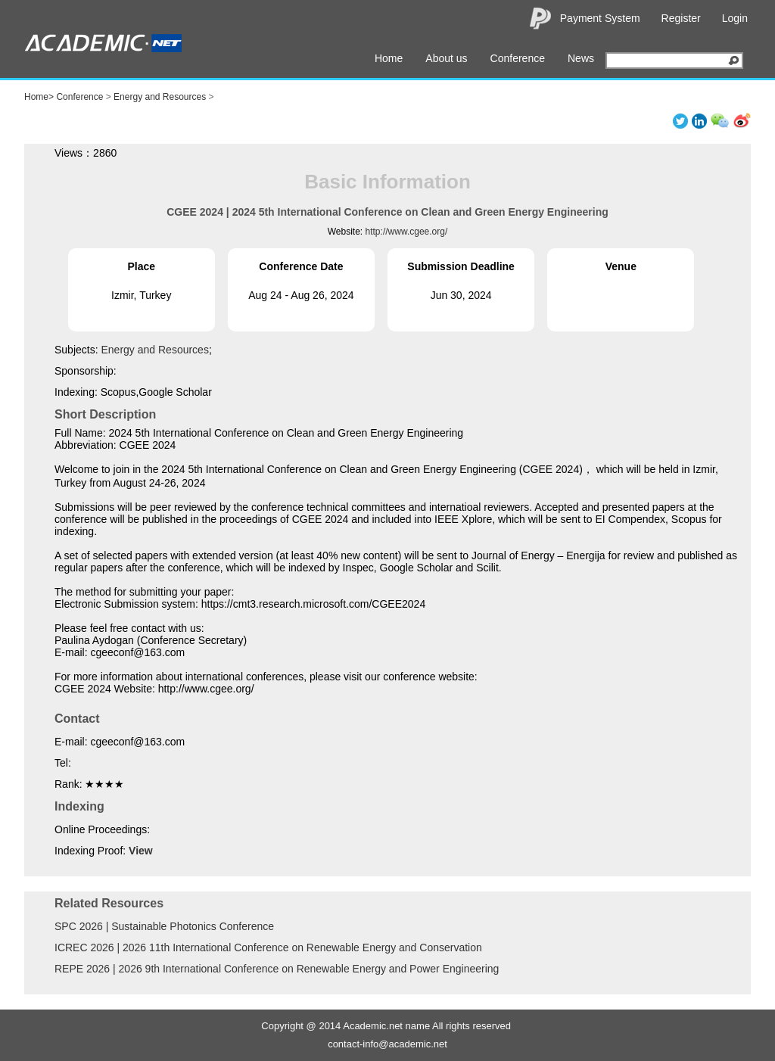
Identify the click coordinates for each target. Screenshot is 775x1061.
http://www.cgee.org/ (407, 231)
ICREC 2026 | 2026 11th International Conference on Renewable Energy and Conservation (268, 947)
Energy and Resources (160, 97)
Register (681, 18)
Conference (517, 58)
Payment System (600, 18)
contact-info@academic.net (387, 1044)
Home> (39, 97)
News (581, 58)
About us (446, 58)
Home (389, 58)
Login (735, 18)
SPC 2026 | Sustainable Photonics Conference (164, 926)
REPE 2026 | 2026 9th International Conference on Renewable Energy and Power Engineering (276, 969)
